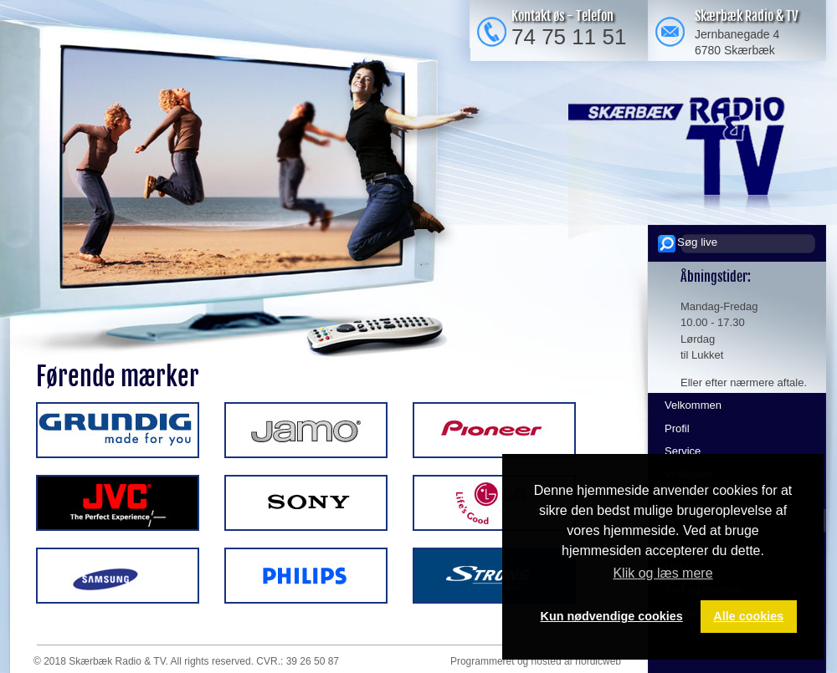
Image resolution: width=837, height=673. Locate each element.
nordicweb (598, 661)
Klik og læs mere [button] (662, 573)
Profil (677, 428)
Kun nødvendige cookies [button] (612, 616)
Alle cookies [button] (748, 616)
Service (683, 451)
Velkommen (693, 405)
